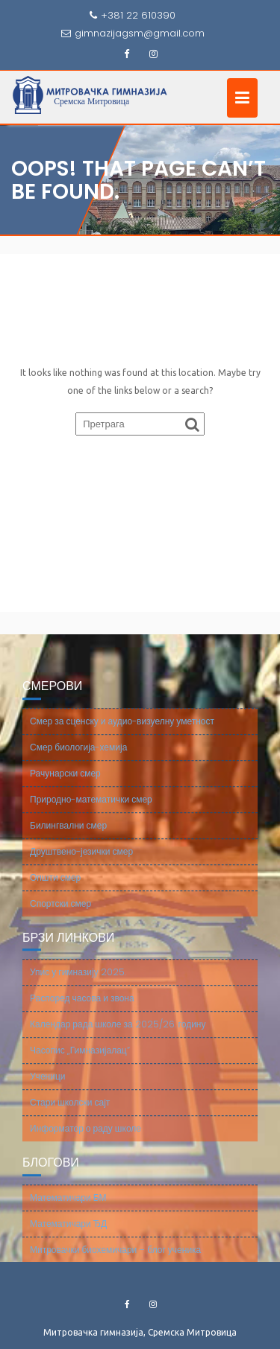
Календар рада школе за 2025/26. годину (117, 1033)
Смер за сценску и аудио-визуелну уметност (122, 730)
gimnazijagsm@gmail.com (133, 33)
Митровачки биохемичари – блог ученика (115, 1259)
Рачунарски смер (65, 782)
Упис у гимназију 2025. (78, 981)
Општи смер (55, 887)
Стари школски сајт (70, 1112)
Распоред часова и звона (82, 1007)
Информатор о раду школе (85, 1138)
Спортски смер (60, 913)
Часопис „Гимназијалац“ (80, 1059)
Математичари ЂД (68, 1233)
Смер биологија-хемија (78, 756)
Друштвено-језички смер (81, 861)
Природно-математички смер (91, 809)
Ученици (47, 1085)
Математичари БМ (68, 1207)
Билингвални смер (68, 835)
